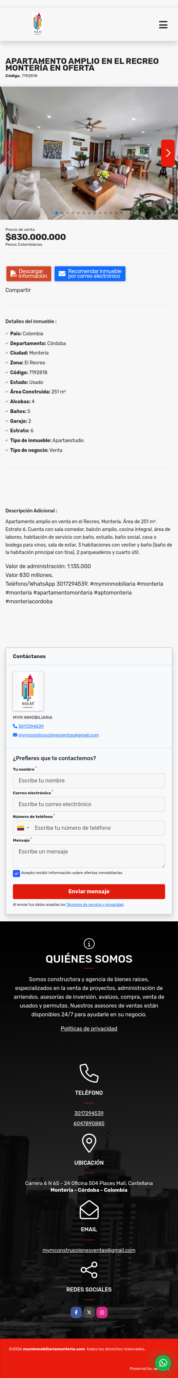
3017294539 (31, 726)
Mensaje (22, 840)
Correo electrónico (33, 792)
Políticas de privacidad (89, 1028)
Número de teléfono (34, 816)
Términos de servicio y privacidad (95, 904)
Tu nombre (25, 769)
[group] (89, 153)
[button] (56, 213)
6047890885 (89, 1123)
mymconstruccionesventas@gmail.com (58, 735)
